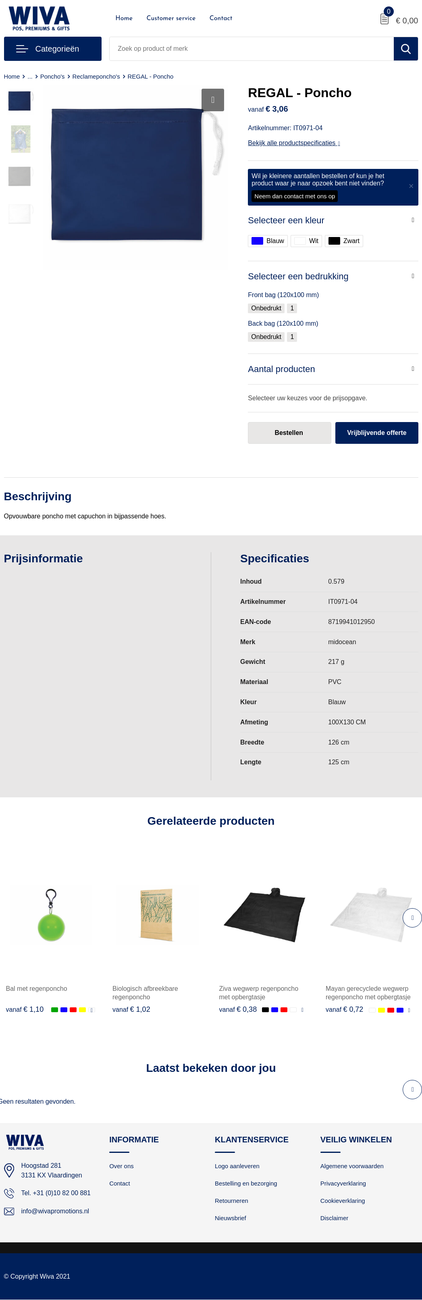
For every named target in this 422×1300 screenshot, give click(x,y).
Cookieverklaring (343, 1201)
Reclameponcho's (97, 76)
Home (124, 18)
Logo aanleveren (237, 1166)
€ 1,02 (131, 1009)
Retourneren (231, 1201)
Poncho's (52, 76)
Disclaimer (334, 1218)
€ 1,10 (25, 1009)
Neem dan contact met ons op (294, 196)
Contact (221, 18)
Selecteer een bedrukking (298, 276)
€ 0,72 (345, 1009)
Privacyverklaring (343, 1184)
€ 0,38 (238, 1009)
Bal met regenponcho (36, 988)
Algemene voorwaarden (352, 1166)
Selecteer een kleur (286, 220)
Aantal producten (281, 369)
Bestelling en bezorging (246, 1184)
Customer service (170, 18)
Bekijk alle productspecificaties (294, 142)
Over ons (121, 1166)
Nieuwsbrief (230, 1218)
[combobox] (251, 48)
